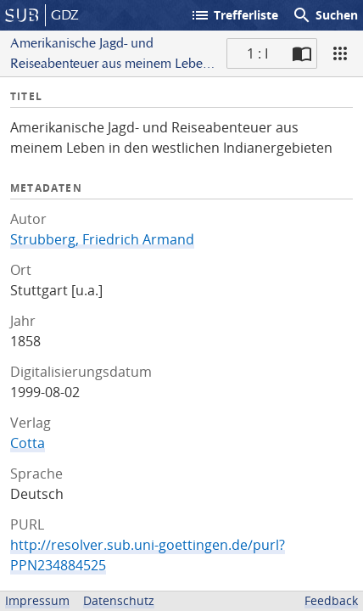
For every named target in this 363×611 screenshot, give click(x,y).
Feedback (331, 600)
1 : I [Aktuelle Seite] (257, 53)
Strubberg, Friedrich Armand (102, 239)
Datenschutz (118, 600)
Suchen (325, 15)
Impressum (37, 600)
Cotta (27, 443)
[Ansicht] (340, 53)
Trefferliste (234, 15)
